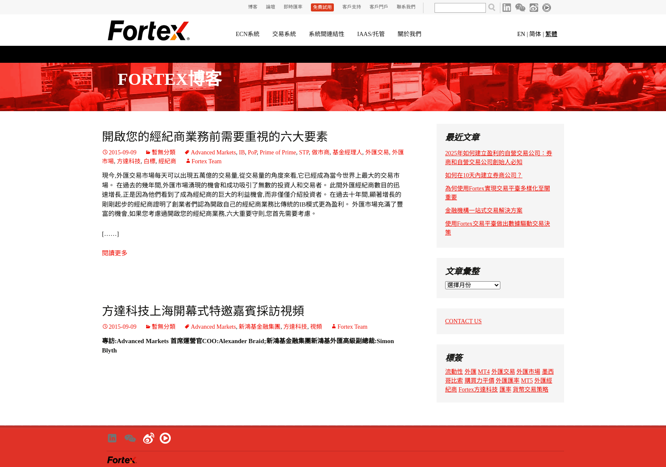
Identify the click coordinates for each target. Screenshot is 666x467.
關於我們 (409, 34)
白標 (149, 161)
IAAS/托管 (371, 34)
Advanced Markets (213, 152)
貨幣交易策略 (530, 389)
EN (521, 34)
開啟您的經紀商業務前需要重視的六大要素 (215, 136)
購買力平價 (479, 381)
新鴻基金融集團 (259, 327)
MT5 (527, 381)
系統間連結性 (326, 34)
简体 (535, 34)
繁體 (551, 34)
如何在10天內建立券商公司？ (483, 175)
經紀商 (167, 161)
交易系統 (284, 34)
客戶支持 (351, 6)
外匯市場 (528, 372)
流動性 (454, 372)
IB (242, 152)
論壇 (270, 6)
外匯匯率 (507, 381)
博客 (252, 6)
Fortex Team (207, 161)
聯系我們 (406, 6)
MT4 (484, 372)
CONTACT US (463, 321)
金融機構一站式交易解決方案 (483, 210)
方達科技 (129, 161)
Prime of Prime (278, 152)
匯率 (505, 389)
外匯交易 (377, 152)
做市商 (321, 152)
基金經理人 (347, 152)
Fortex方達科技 (478, 389)
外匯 (471, 372)
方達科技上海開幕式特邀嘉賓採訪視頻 (203, 311)
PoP (252, 152)
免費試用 (322, 7)
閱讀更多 (114, 253)
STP (304, 152)
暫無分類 (163, 152)
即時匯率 (293, 6)
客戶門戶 (379, 6)
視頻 (316, 327)
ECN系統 (248, 34)
